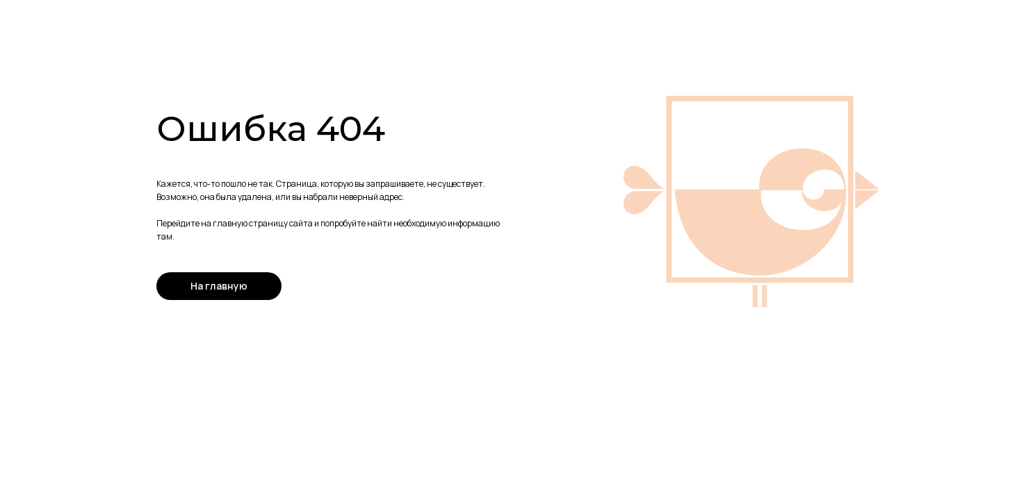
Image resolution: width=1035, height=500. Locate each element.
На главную (218, 285)
